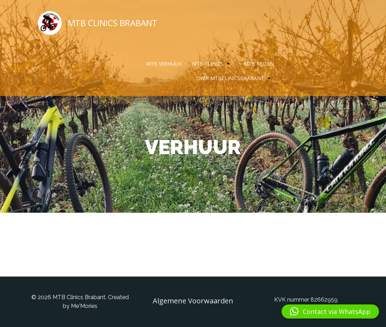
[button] (330, 311)
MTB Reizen (259, 63)
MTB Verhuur (163, 63)
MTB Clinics (212, 63)
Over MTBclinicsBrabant (235, 78)
